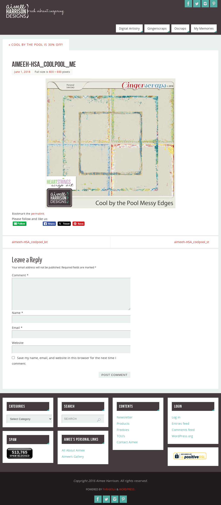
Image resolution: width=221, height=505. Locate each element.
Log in (176, 417)
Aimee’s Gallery (73, 456)
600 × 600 (55, 71)
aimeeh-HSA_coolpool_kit (30, 242)
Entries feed (180, 423)
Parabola (109, 489)
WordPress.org (182, 436)
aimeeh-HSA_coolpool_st (191, 242)
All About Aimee (73, 450)
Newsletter (125, 417)
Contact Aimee (127, 442)
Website (18, 343)
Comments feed (183, 430)
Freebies (123, 430)
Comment (20, 275)
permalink (37, 213)
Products (123, 423)
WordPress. (127, 489)
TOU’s (121, 436)
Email (17, 328)
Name (17, 313)
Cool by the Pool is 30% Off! (36, 45)
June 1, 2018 (22, 71)
